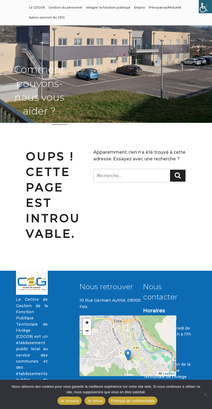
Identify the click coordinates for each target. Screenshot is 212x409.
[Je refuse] (205, 394)
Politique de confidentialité (133, 401)
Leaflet (166, 373)
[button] (127, 355)
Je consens (69, 401)
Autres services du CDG (47, 17)
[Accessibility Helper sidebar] (205, 6)
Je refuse (95, 401)
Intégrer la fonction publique (108, 7)
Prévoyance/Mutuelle (165, 7)
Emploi (139, 7)
